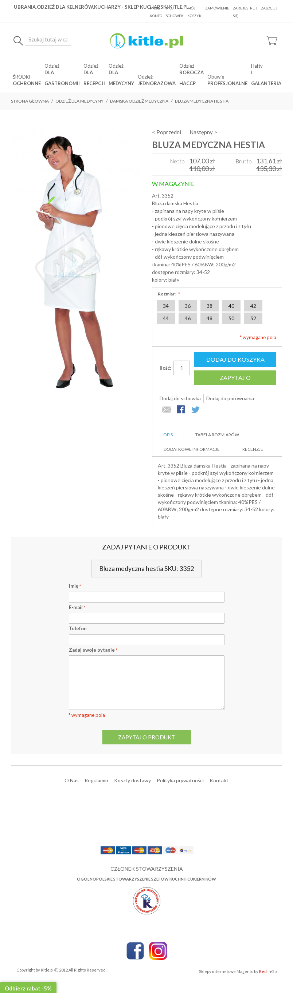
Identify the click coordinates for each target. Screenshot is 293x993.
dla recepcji (94, 77)
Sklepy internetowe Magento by (238, 971)
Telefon (78, 628)
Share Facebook (181, 410)
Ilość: (165, 368)
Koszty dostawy (132, 780)
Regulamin (96, 780)
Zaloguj (269, 8)
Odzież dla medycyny (79, 101)
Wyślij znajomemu (167, 410)
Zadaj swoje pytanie (93, 650)
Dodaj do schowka (180, 398)
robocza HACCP (191, 77)
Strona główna (30, 101)
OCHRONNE (27, 83)
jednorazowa (157, 83)
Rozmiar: (168, 294)
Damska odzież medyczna (139, 101)
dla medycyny (121, 77)
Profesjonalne (227, 83)
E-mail (77, 607)
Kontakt (219, 780)
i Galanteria (266, 77)
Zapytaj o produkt (235, 379)
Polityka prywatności (180, 780)
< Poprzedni (166, 132)
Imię (75, 586)
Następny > (203, 132)
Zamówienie (217, 8)
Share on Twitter (196, 410)
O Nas (72, 780)
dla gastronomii (62, 77)
